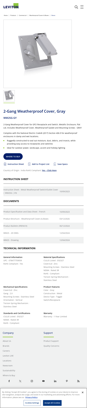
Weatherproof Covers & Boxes (39, 15)
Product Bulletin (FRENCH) (15, 226)
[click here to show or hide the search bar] (76, 7)
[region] (43, 398)
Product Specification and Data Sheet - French (24, 211)
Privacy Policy (31, 397)
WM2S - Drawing (11, 240)
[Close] (83, 392)
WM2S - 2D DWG (10, 233)
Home (6, 15)
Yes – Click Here (49, 170)
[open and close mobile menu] (82, 7)
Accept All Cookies (52, 403)
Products (13, 15)
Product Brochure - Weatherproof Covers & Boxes (25, 218)
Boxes (53, 15)
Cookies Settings (32, 403)
